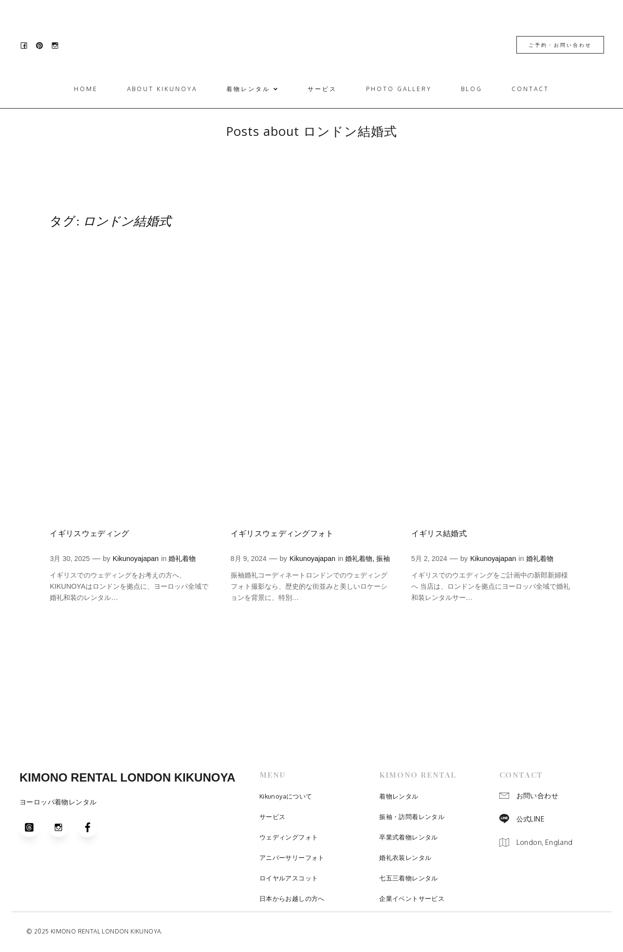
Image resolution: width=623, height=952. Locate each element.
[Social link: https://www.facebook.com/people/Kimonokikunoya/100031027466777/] (27, 45)
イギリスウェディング (89, 534)
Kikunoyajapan (136, 559)
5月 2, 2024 (429, 559)
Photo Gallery (399, 89)
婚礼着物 (182, 559)
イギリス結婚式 (439, 534)
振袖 (383, 559)
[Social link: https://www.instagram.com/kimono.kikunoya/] (58, 45)
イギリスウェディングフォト (282, 534)
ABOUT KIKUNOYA (162, 89)
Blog (471, 89)
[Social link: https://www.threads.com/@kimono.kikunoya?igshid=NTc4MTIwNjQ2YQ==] (34, 828)
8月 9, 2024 (249, 559)
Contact (530, 89)
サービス (322, 89)
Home (86, 89)
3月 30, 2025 (70, 559)
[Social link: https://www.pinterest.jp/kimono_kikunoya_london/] (42, 45)
